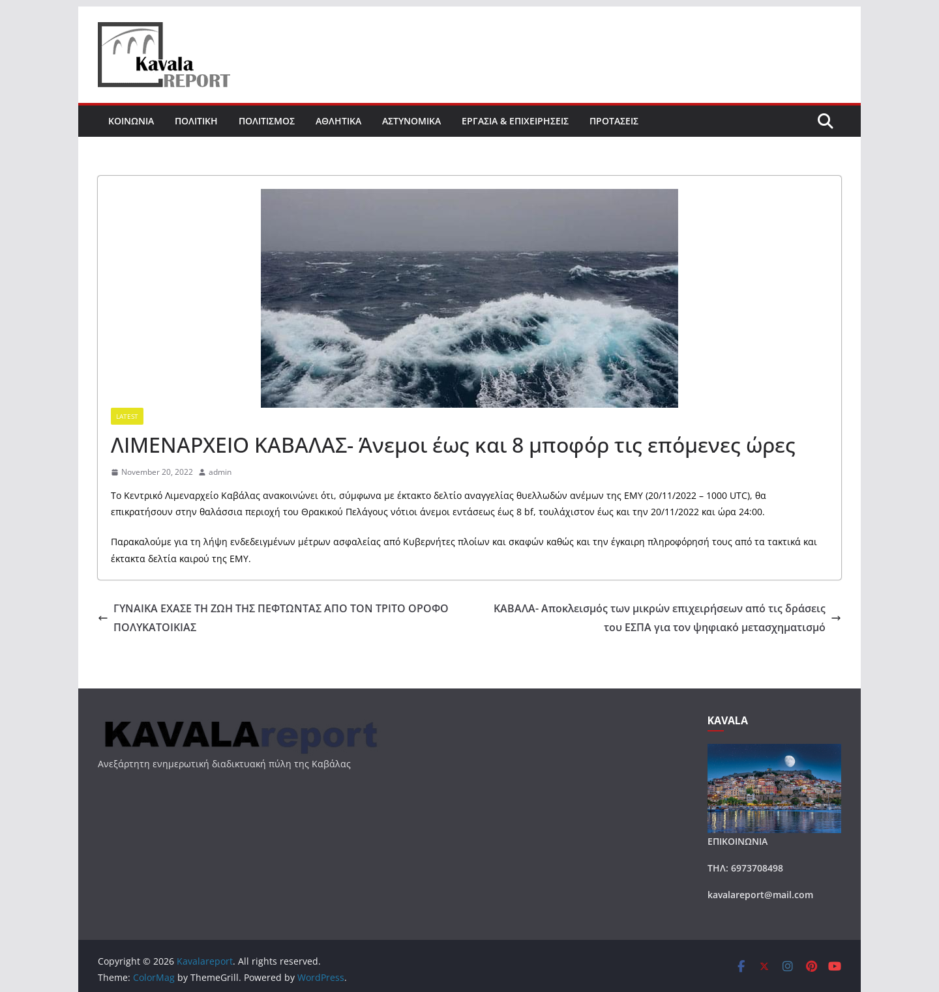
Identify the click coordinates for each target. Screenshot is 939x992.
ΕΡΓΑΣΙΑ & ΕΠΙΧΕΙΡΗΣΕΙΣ (515, 121)
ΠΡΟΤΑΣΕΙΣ (613, 121)
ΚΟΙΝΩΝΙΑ (131, 121)
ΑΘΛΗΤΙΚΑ (338, 121)
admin (220, 471)
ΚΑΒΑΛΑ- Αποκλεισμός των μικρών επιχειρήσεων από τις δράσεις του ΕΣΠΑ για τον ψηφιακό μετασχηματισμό (667, 617)
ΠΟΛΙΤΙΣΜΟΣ (267, 121)
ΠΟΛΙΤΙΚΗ (196, 121)
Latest (127, 416)
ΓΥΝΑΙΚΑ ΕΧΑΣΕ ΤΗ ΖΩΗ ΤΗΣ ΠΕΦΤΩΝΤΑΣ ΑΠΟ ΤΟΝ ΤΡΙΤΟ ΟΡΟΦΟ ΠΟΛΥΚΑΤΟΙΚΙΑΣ (273, 617)
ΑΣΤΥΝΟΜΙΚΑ (411, 121)
